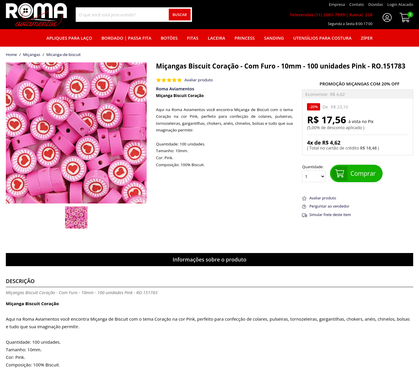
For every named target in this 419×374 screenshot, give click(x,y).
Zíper (366, 38)
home (11, 54)
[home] (36, 14)
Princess (245, 38)
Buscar (180, 14)
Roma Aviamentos (175, 89)
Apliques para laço (69, 38)
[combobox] (134, 14)
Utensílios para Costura (322, 38)
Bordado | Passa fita (126, 38)
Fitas (192, 38)
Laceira (216, 38)
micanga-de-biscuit (63, 54)
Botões (169, 38)
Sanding (274, 38)
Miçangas (31, 54)
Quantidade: (313, 173)
